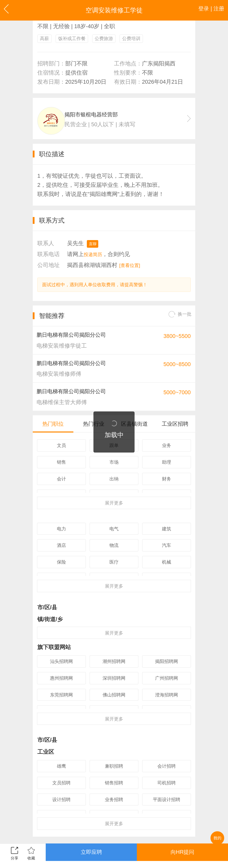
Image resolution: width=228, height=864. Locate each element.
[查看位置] (132, 269)
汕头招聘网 (61, 684)
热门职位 (53, 436)
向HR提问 (182, 853)
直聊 (93, 247)
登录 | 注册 (208, 10)
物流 (114, 565)
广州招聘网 (167, 703)
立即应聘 (91, 853)
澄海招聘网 (167, 722)
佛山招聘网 (114, 722)
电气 (114, 546)
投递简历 (95, 258)
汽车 (166, 565)
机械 (166, 584)
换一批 (178, 320)
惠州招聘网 (61, 703)
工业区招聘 (175, 436)
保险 (61, 584)
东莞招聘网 (61, 722)
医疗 (114, 584)
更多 (114, 518)
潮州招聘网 (114, 684)
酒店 (61, 565)
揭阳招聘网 (167, 684)
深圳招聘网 (114, 703)
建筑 (166, 546)
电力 (61, 546)
